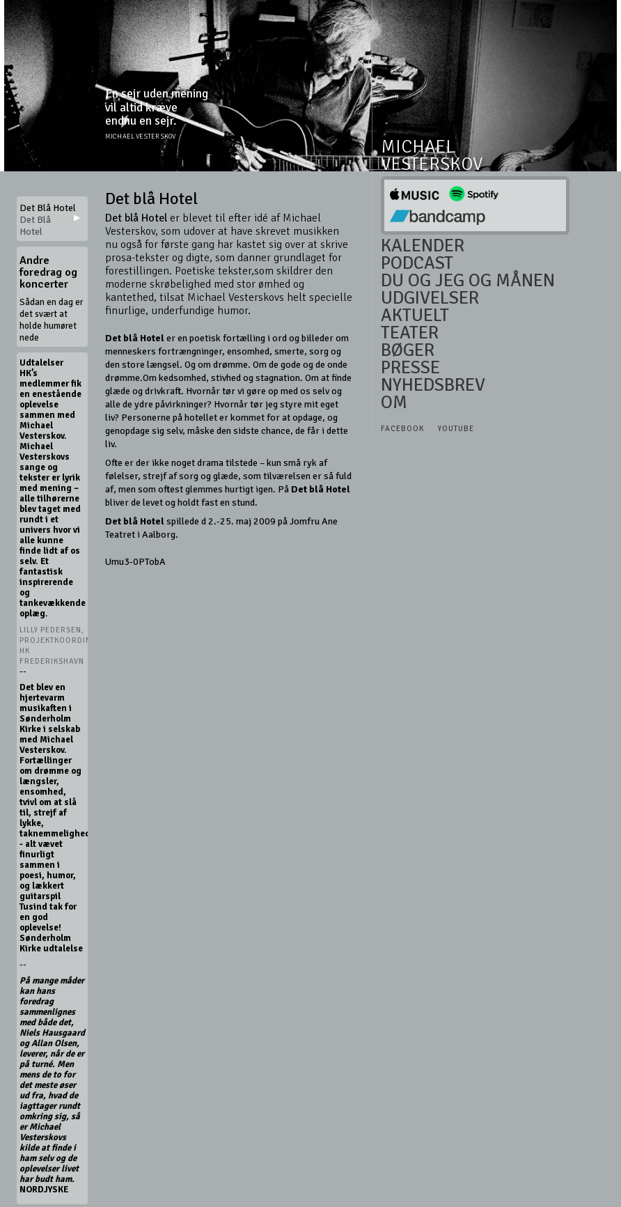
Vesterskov (431, 164)
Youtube (456, 428)
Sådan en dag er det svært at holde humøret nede (51, 320)
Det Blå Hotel (35, 225)
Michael (418, 147)
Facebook (402, 428)
